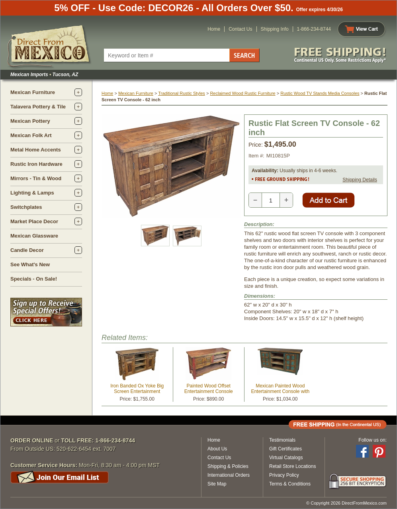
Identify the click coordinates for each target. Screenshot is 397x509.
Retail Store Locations (292, 466)
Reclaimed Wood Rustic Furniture (242, 93)
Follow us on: (372, 440)
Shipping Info (275, 29)
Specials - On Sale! (33, 279)
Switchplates (26, 207)
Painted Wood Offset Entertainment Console (208, 388)
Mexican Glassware (34, 236)
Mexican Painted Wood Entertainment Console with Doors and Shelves (280, 391)
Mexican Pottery (30, 121)
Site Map (216, 484)
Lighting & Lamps (32, 193)
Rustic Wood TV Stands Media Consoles (319, 93)
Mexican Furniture (32, 92)
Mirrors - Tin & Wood (35, 178)
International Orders (228, 475)
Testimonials (282, 440)
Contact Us (240, 29)
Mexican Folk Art (31, 135)
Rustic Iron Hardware (36, 164)
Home (213, 29)
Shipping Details (359, 180)
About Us (217, 449)
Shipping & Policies (227, 466)
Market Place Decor (34, 221)
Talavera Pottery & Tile (38, 107)
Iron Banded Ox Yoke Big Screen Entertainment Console (137, 391)
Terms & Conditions (290, 484)
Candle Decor (27, 250)
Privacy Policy (284, 475)
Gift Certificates (285, 449)
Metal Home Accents (35, 150)
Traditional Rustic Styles (181, 93)
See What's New (30, 264)
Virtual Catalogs (286, 457)
